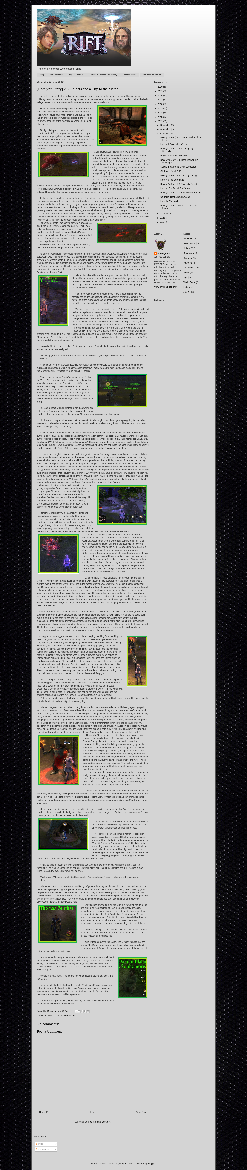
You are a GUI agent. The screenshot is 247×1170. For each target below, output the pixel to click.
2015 (160, 108)
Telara (186, 272)
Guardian (187, 258)
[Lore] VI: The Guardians (172, 179)
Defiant (58, 1015)
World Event (189, 282)
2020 (160, 87)
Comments (42, 1149)
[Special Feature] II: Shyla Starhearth (178, 167)
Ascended (49, 1015)
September (166, 213)
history (186, 287)
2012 (160, 121)
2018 (160, 95)
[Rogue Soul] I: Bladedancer (173, 155)
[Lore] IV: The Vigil (169, 201)
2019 (160, 91)
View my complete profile (166, 287)
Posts (40, 1144)
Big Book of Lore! (77, 75)
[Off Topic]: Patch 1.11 (170, 171)
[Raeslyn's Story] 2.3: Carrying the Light (179, 175)
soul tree (187, 292)
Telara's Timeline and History (104, 75)
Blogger (151, 1163)
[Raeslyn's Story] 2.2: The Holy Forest (178, 184)
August (164, 218)
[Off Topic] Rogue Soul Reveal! (175, 197)
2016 (160, 104)
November (165, 129)
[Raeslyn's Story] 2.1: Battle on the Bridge (180, 192)
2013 (160, 117)
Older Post (141, 1112)
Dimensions (189, 253)
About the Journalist (151, 75)
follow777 (130, 1163)
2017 (160, 99)
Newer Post (45, 1112)
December (165, 125)
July (162, 222)
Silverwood (69, 1015)
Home (93, 1112)
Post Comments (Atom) (99, 1122)
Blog (42, 75)
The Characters (56, 75)
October (164, 133)
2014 (160, 112)
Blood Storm (189, 243)
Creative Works (130, 75)
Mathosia (187, 262)
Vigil (185, 277)
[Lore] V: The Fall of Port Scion (175, 188)
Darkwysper (163, 253)
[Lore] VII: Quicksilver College (174, 144)
